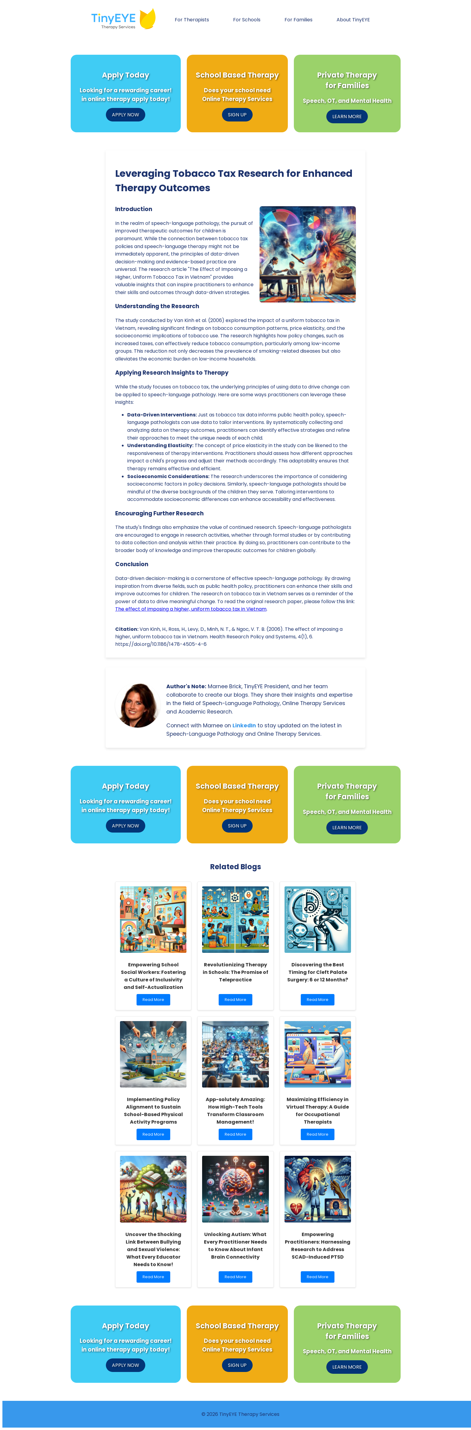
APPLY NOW (125, 114)
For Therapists (192, 19)
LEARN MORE (347, 116)
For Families (298, 19)
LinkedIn (244, 725)
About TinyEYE (353, 19)
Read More (154, 1001)
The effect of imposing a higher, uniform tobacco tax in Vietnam (190, 609)
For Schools (246, 19)
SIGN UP (237, 114)
